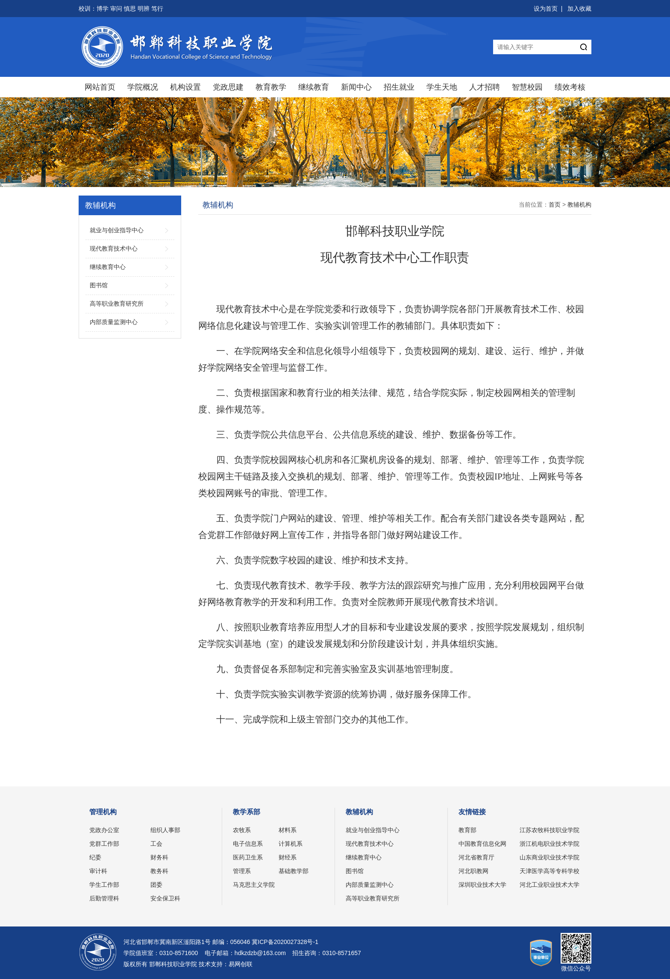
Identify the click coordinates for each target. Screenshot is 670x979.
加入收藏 (579, 8)
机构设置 (185, 87)
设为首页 (546, 8)
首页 (555, 204)
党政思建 (228, 87)
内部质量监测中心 (370, 884)
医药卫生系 (248, 857)
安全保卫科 (165, 898)
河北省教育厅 (476, 857)
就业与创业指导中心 (373, 830)
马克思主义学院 (254, 884)
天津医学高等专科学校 (549, 871)
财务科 (159, 857)
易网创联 (241, 964)
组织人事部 (165, 830)
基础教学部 (294, 871)
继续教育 (313, 87)
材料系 (288, 830)
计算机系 (291, 843)
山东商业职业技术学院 (549, 857)
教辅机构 (579, 204)
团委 (156, 884)
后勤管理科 (104, 898)
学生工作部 (104, 884)
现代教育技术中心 (370, 843)
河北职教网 (473, 871)
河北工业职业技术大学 (549, 884)
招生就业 (399, 87)
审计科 (98, 871)
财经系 (288, 857)
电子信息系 (248, 843)
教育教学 (271, 87)
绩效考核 (570, 87)
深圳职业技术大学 (482, 884)
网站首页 (100, 87)
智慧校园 (527, 87)
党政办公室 (104, 830)
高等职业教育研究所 (373, 898)
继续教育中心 (364, 857)
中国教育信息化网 (482, 843)
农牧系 (242, 830)
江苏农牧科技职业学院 (549, 830)
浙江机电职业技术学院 (549, 843)
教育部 (467, 830)
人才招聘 (484, 87)
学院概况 (142, 87)
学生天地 (441, 87)
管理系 (242, 871)
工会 (156, 843)
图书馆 (355, 871)
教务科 (159, 871)
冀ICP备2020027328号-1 (285, 941)
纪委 (95, 857)
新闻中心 (356, 87)
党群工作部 (104, 843)
